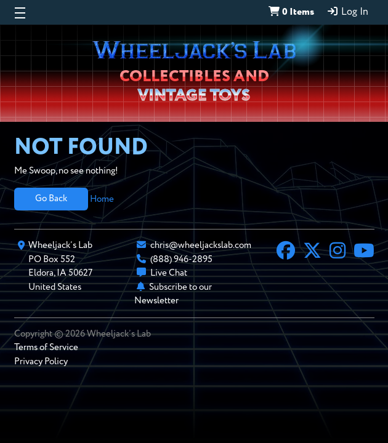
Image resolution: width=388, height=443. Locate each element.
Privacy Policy (41, 361)
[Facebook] (286, 252)
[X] (312, 252)
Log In (347, 11)
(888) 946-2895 (181, 259)
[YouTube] (364, 252)
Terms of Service (46, 347)
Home (102, 198)
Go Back (51, 198)
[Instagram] (337, 252)
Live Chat (168, 272)
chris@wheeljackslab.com (200, 245)
